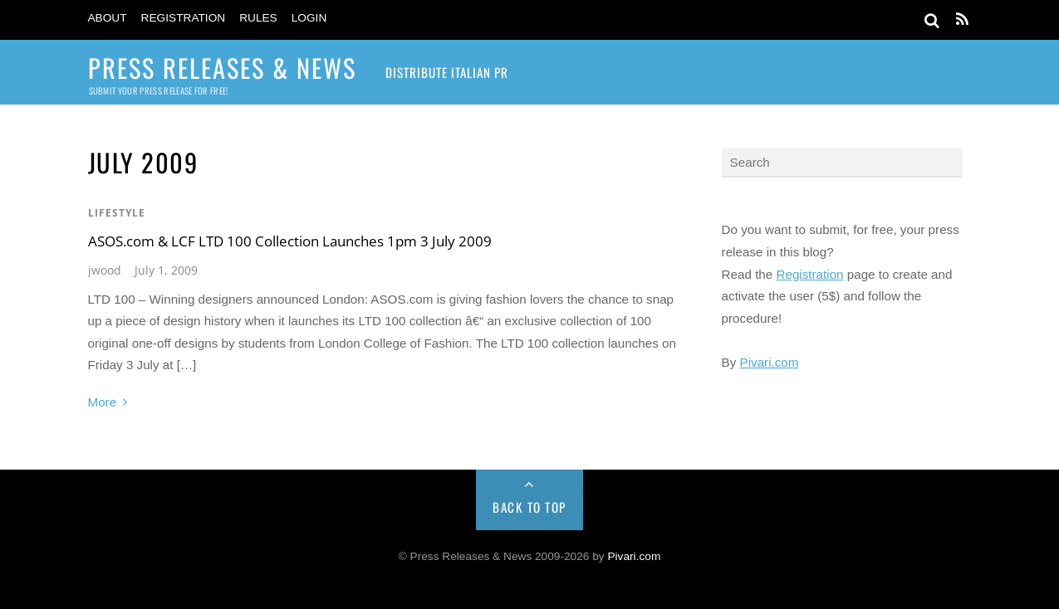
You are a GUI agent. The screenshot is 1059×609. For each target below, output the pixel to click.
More (102, 402)
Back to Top (529, 507)
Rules (258, 18)
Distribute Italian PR (446, 72)
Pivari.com (769, 362)
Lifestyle (116, 213)
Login (309, 18)
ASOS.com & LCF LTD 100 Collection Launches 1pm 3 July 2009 (290, 241)
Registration (183, 18)
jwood (104, 270)
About (107, 18)
